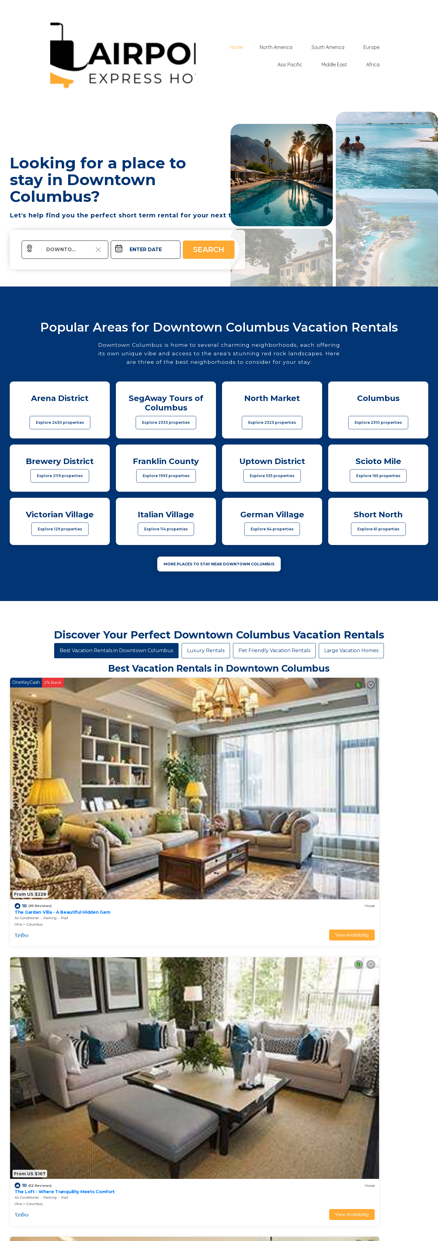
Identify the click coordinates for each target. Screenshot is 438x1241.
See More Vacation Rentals (219, 924)
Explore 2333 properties (166, 422)
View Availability (83, 774)
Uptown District (259, 882)
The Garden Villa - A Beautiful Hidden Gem (60, 751)
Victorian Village (365, 763)
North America (284, 47)
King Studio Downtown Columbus (262, 869)
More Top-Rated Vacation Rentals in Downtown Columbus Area (219, 1212)
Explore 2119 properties (60, 475)
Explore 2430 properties (60, 422)
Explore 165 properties (378, 475)
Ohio (18, 763)
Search (208, 249)
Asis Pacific (298, 64)
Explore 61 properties (378, 529)
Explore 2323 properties (272, 422)
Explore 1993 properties (166, 475)
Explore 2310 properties (378, 422)
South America (333, 47)
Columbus (34, 763)
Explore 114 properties (166, 529)
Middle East (339, 64)
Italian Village (257, 763)
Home (245, 47)
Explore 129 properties (60, 529)
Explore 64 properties (272, 529)
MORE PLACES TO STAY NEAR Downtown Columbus (219, 564)
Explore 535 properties (272, 475)
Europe (373, 47)
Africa (374, 64)
